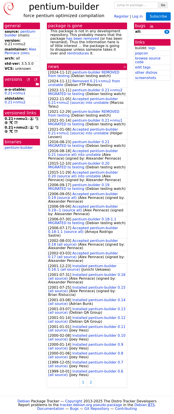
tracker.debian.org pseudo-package (91, 405)
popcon (141, 53)
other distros (146, 72)
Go (163, 5)
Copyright (73, 401)
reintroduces (78, 53)
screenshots (145, 78)
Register (121, 16)
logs (152, 48)
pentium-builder (19, 148)
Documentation (50, 409)
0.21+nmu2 (15, 102)
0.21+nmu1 (15, 93)
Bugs (74, 409)
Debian (24, 401)
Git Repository (96, 409)
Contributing (126, 409)
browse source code (148, 60)
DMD (25, 53)
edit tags (143, 67)
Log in (137, 16)
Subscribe (158, 16)
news (53, 66)
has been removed (82, 38)
